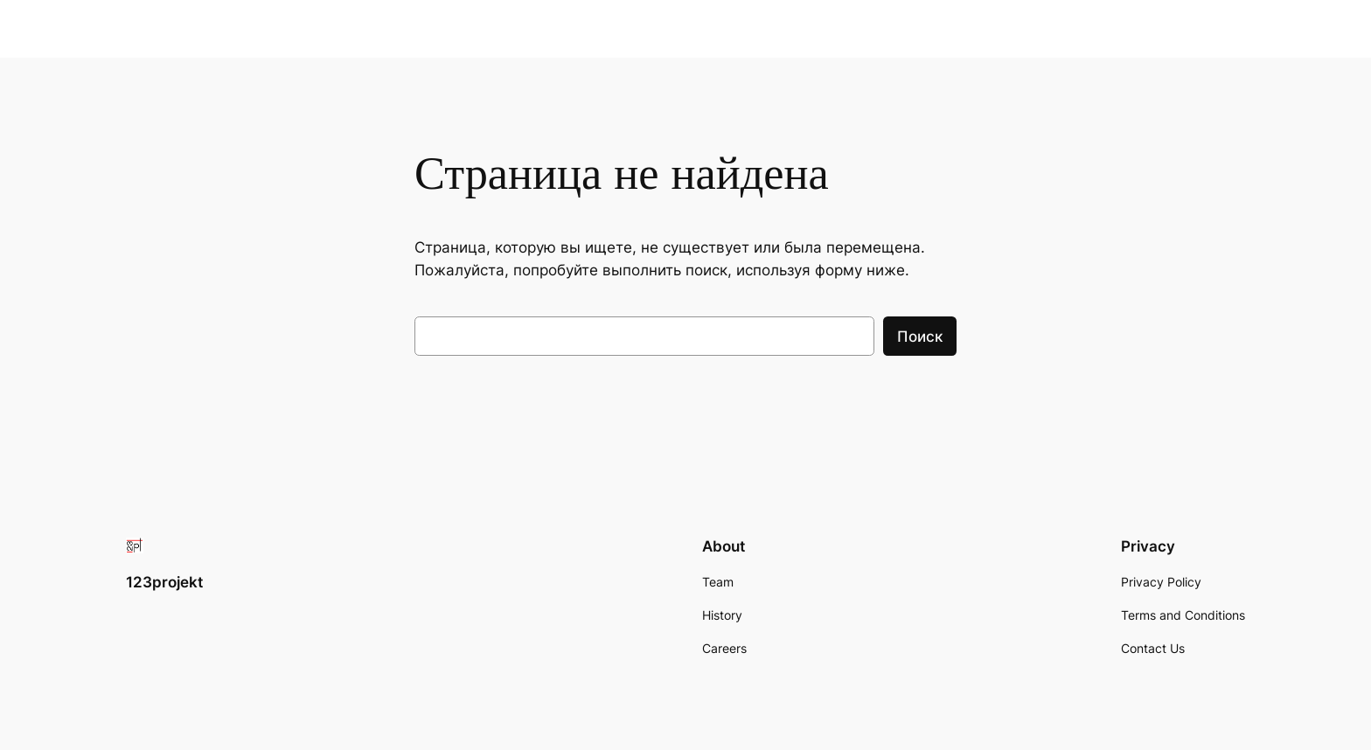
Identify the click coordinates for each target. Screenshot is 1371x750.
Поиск (920, 336)
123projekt (164, 582)
